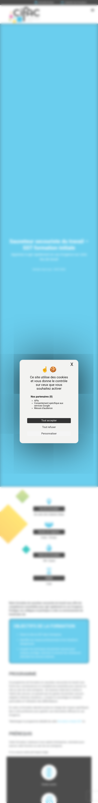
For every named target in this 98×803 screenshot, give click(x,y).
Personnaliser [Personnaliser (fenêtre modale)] (49, 433)
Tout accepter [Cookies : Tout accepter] (49, 420)
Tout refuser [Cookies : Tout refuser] (49, 427)
